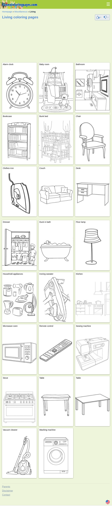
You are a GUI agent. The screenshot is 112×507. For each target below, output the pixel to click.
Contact (6, 495)
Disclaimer (7, 490)
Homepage (7, 12)
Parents (6, 486)
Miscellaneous (20, 12)
